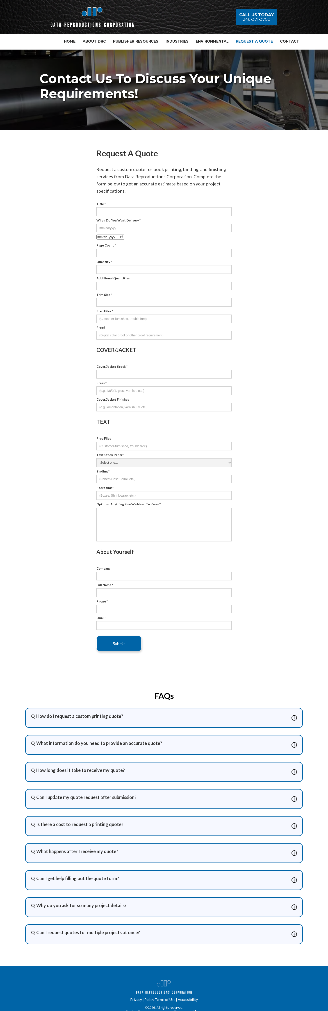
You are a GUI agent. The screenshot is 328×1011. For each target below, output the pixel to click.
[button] (135, 42)
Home (69, 41)
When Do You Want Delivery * (118, 220)
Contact (289, 41)
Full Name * (104, 585)
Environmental (212, 41)
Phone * (102, 601)
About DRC (94, 41)
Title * (101, 204)
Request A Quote (254, 41)
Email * (101, 618)
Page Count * (106, 245)
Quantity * (104, 262)
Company (103, 568)
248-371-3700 (256, 19)
